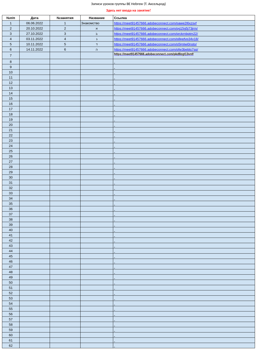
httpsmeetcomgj (156, 28)
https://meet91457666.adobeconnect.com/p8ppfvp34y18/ (156, 39)
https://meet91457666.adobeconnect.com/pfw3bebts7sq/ (156, 49)
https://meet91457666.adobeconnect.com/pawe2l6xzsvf (155, 23)
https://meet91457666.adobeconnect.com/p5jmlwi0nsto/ (155, 44)
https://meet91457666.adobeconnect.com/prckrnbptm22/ (156, 34)
